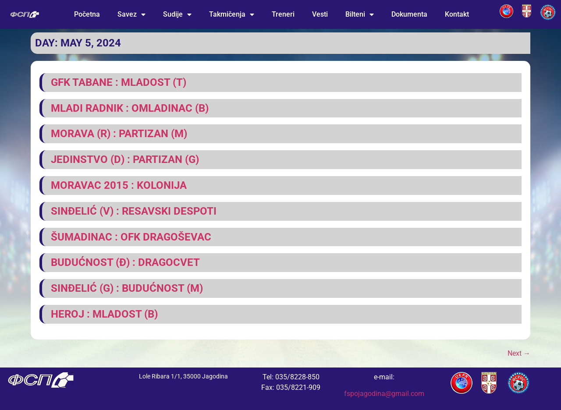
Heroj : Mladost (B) (104, 314)
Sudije (177, 14)
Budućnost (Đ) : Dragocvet (125, 262)
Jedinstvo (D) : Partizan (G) (125, 159)
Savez (131, 14)
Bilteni (359, 14)
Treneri (283, 14)
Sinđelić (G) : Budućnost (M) (127, 288)
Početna (87, 14)
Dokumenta (409, 14)
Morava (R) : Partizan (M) (119, 133)
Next (519, 353)
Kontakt (457, 14)
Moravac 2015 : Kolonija (119, 185)
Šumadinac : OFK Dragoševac (131, 237)
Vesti (320, 14)
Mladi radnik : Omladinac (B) (130, 108)
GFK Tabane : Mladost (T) (118, 82)
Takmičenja (231, 14)
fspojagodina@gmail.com (384, 393)
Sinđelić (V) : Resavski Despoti (134, 211)
